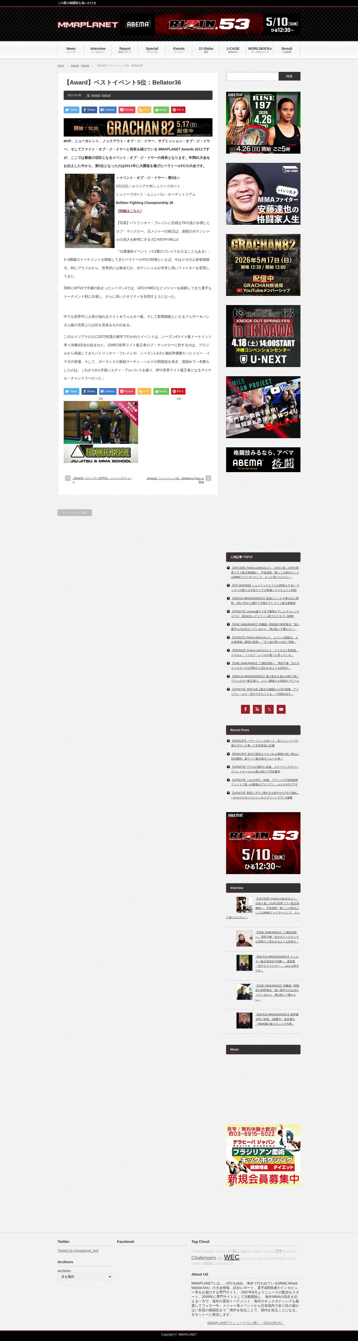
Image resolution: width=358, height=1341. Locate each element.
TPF (278, 1251)
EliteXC (208, 1263)
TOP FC (292, 1258)
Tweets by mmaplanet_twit (78, 1251)
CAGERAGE (221, 1263)
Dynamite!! (208, 1251)
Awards (75, 65)
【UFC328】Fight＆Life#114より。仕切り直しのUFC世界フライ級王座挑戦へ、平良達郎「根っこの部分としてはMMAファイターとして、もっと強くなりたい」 (265, 572)
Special (85, 65)
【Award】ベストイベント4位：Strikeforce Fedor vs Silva (175, 480)
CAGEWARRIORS (275, 1258)
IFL (250, 1251)
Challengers (203, 1257)
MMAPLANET (188, 1334)
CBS (229, 1251)
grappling (196, 1263)
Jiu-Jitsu (220, 1251)
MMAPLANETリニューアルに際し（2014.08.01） (245, 1323)
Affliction (258, 1251)
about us (269, 1251)
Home (61, 65)
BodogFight (290, 1251)
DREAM (196, 1251)
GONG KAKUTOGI (251, 1258)
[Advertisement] (179, 432)
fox (232, 1263)
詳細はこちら (129, 211)
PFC (220, 1258)
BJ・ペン (240, 1251)
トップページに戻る (74, 512)
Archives (64, 1271)
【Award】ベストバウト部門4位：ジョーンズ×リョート (102, 480)
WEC (231, 1257)
